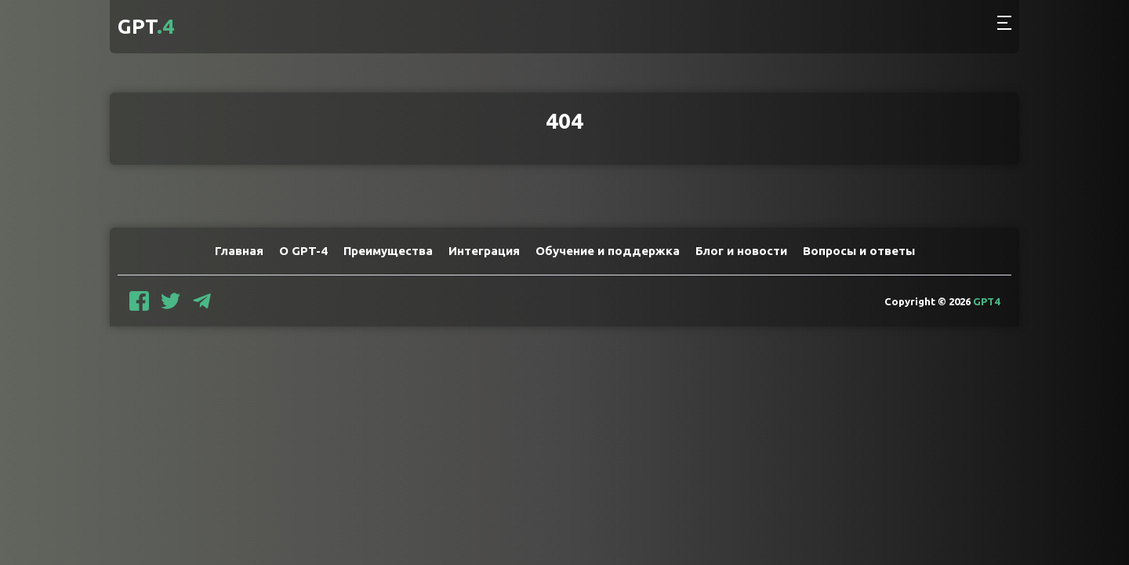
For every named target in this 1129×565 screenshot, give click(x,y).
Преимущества (388, 250)
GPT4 (986, 301)
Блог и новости (741, 250)
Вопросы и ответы (859, 250)
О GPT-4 (303, 250)
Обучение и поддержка (607, 250)
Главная (239, 250)
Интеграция (484, 250)
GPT (146, 26)
